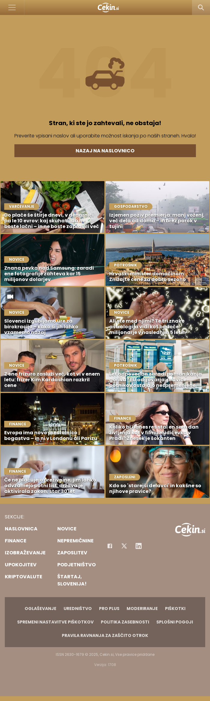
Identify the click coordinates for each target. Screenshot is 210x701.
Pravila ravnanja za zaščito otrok (105, 635)
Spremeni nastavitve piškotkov (55, 622)
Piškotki (175, 609)
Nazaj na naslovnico (105, 150)
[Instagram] (138, 546)
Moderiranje (142, 609)
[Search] (201, 7)
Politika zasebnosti (125, 622)
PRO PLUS (109, 609)
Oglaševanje (40, 609)
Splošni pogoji (174, 622)
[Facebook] (110, 546)
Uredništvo (78, 609)
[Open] (12, 7)
